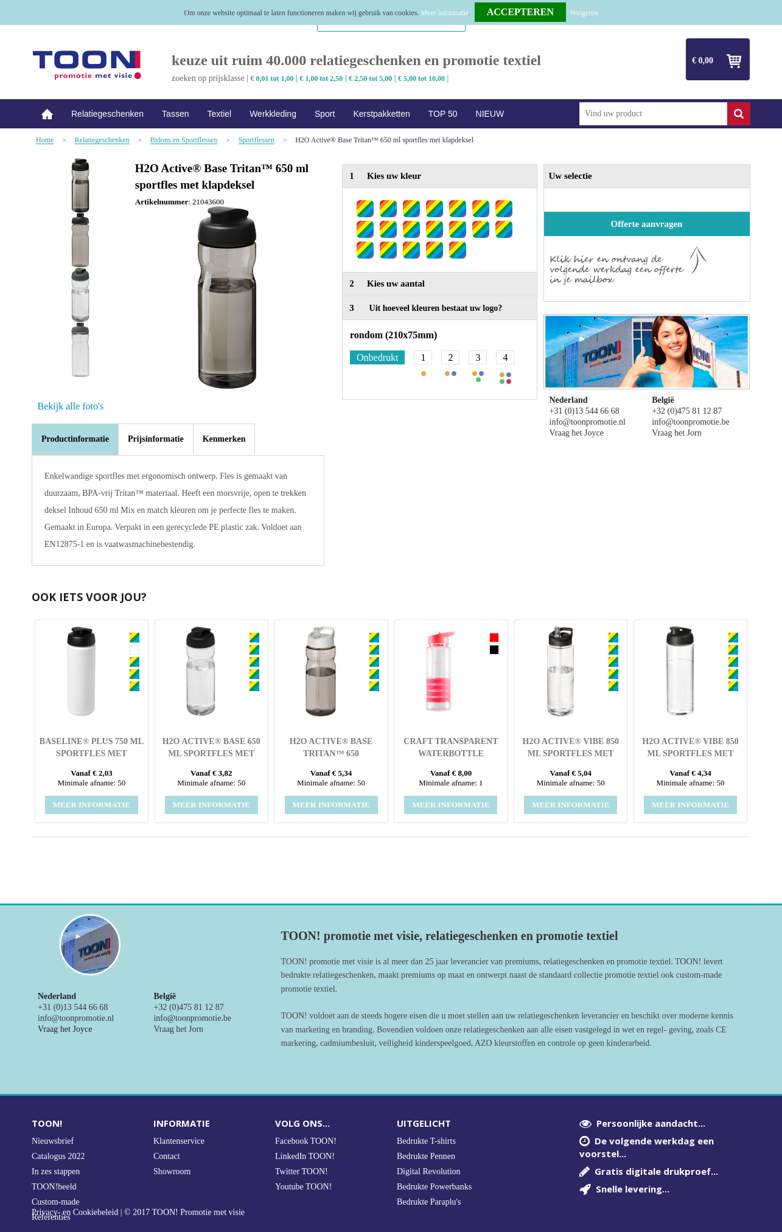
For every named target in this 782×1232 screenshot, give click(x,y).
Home (47, 114)
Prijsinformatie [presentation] (156, 439)
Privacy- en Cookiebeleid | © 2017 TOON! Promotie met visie (138, 1212)
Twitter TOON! (301, 1171)
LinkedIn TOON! (305, 1156)
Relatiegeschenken (107, 114)
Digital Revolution (429, 1171)
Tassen (175, 114)
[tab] (75, 439)
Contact (166, 1156)
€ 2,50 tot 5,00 (370, 78)
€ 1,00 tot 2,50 (321, 78)
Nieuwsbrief (53, 1141)
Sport (325, 114)
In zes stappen (56, 1171)
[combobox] (653, 113)
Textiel (219, 114)
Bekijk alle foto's (71, 406)
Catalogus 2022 (58, 1156)
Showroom (171, 1171)
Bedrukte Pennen (426, 1156)
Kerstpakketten (381, 114)
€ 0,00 (702, 60)
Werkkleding (273, 114)
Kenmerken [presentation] (224, 439)
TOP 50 (443, 114)
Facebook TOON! (306, 1141)
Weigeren (584, 13)
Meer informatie (444, 13)
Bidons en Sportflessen (184, 140)
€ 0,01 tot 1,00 (272, 78)
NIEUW (490, 114)
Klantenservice (178, 1141)
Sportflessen (256, 140)
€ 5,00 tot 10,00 (421, 78)
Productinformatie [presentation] (75, 439)
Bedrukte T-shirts (426, 1141)
